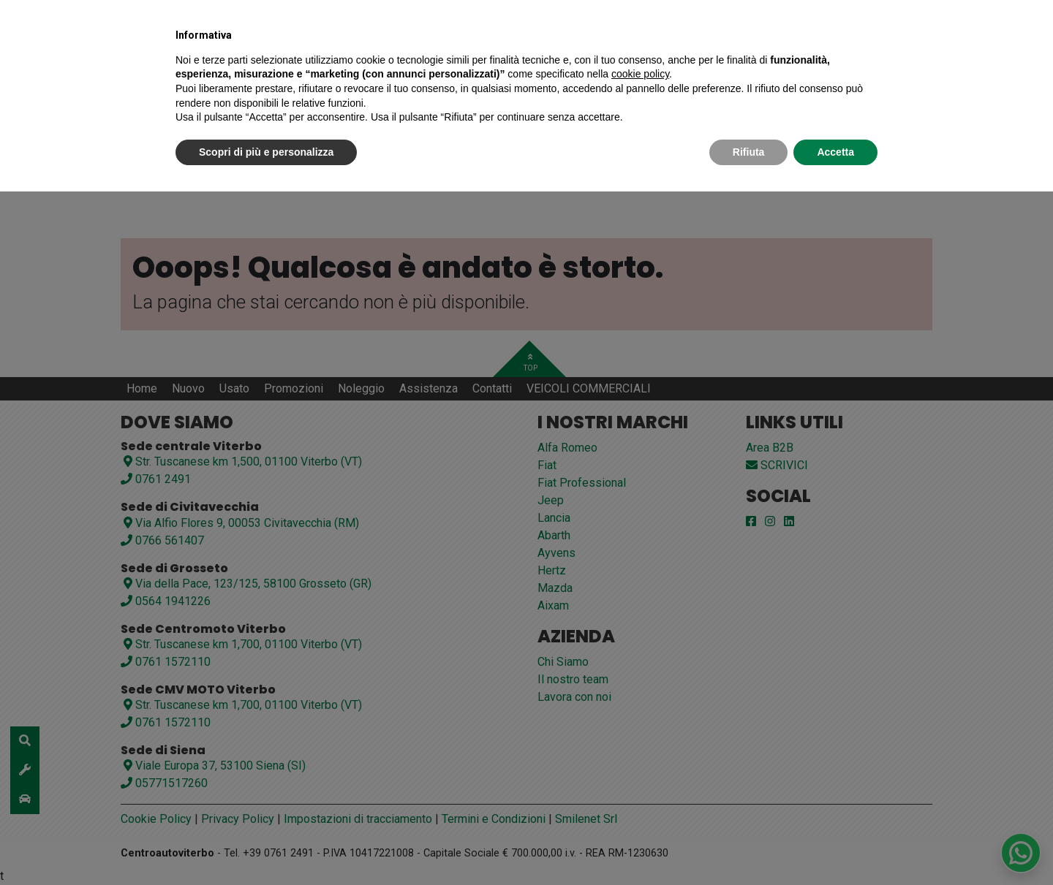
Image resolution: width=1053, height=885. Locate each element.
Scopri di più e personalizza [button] (266, 152)
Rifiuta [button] (749, 152)
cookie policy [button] (640, 74)
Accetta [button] (835, 152)
